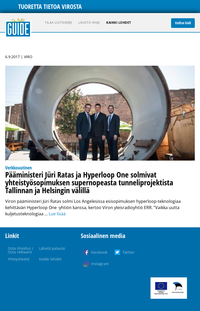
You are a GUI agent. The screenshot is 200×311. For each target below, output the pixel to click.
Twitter (128, 252)
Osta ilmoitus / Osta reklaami (20, 250)
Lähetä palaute (52, 248)
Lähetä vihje (89, 22)
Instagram (100, 263)
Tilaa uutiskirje (58, 22)
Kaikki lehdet (118, 22)
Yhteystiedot (18, 259)
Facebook (99, 252)
